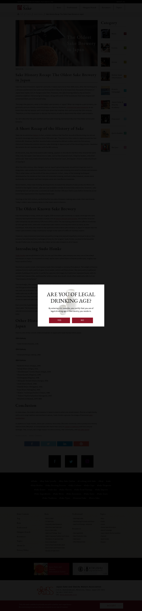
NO (82, 320)
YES (59, 320)
